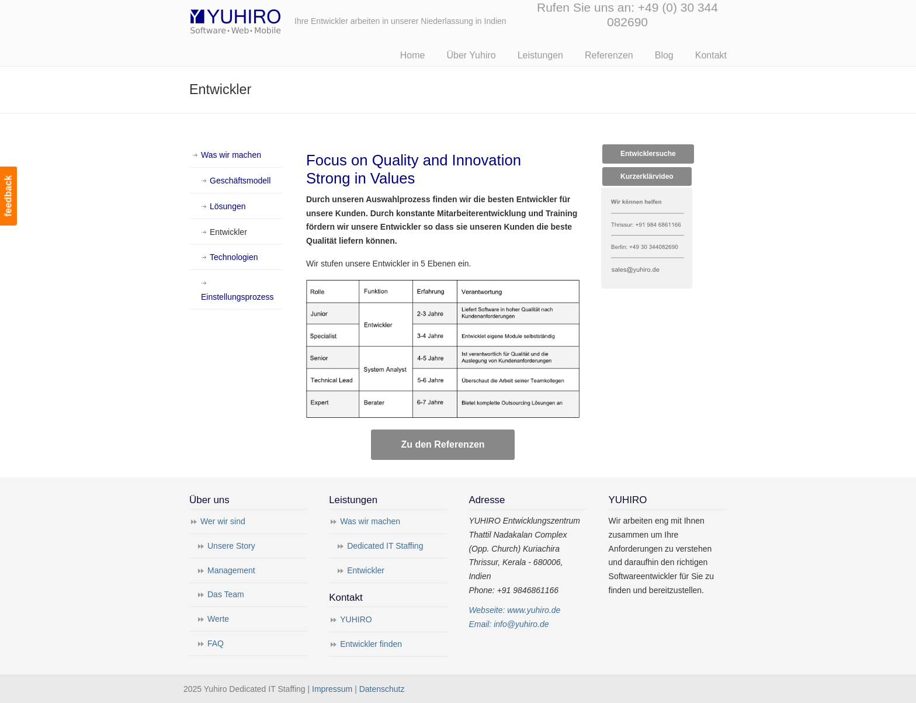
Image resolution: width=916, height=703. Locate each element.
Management (231, 570)
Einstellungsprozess (237, 297)
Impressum (332, 689)
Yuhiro (271, 20)
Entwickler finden (371, 644)
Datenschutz (382, 689)
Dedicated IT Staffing (385, 545)
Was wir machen (231, 155)
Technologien (234, 257)
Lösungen (228, 206)
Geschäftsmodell (240, 180)
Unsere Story (231, 545)
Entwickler (228, 232)
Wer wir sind (222, 521)
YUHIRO (356, 619)
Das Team (225, 594)
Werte (218, 619)
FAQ (215, 643)
